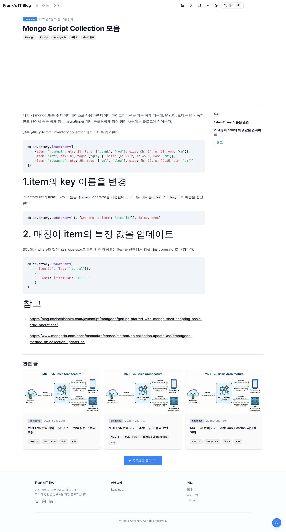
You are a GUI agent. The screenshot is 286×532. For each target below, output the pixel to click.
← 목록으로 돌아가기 (143, 460)
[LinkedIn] (51, 501)
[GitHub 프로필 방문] (190, 5)
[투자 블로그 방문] (207, 5)
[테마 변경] (216, 5)
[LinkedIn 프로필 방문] (182, 5)
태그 (57, 5)
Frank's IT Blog (17, 5)
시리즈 (45, 5)
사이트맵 (192, 495)
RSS (189, 489)
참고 (32, 303)
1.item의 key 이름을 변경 (75, 181)
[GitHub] (37, 501)
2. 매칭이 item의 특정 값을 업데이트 (98, 234)
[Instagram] (44, 501)
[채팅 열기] (276, 522)
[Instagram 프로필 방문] (199, 5)
